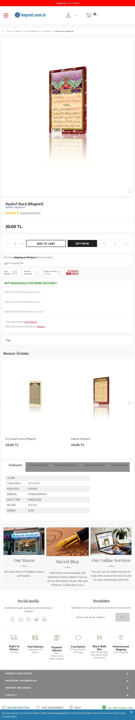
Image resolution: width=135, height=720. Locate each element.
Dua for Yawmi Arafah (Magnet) (88, 438)
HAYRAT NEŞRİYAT (15, 207)
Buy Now (82, 243)
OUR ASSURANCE (52, 707)
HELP (78, 707)
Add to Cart (46, 243)
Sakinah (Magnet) (15, 438)
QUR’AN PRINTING (18, 707)
